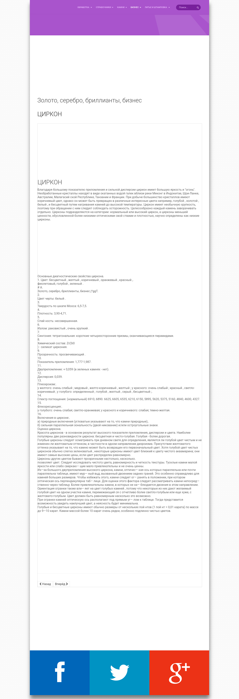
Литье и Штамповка (157, 7)
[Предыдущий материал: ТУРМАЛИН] (45, 584)
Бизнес (136, 7)
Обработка (84, 7)
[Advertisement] (119, 69)
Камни (122, 7)
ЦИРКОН (49, 114)
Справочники (104, 7)
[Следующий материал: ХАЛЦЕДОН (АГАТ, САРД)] (61, 584)
